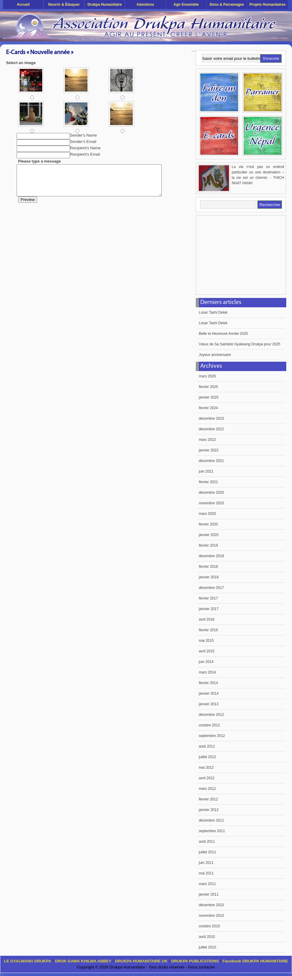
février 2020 (208, 524)
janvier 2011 (208, 894)
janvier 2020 (208, 535)
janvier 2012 (208, 810)
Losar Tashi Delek (213, 312)
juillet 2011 (207, 852)
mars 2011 (207, 884)
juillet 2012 (207, 757)
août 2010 (207, 937)
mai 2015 (206, 640)
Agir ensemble (186, 4)
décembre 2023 (211, 418)
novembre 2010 (211, 915)
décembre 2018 (211, 556)
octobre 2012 (209, 725)
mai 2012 (206, 767)
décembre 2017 (211, 588)
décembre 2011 (211, 820)
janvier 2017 (208, 609)
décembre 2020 (211, 492)
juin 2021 (206, 471)
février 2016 (208, 630)
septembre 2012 (212, 736)
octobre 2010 (209, 926)
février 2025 (208, 387)
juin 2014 (206, 662)
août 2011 (207, 841)
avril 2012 (206, 778)
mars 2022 (207, 440)
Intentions (145, 4)
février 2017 (208, 598)
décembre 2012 (211, 715)
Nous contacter (201, 967)
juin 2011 (206, 863)
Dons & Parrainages (227, 4)
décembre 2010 (211, 905)
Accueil (23, 4)
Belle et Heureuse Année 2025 (223, 333)
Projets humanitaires (267, 4)
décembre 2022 (211, 429)
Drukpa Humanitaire (104, 4)
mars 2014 (207, 672)
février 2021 (208, 482)
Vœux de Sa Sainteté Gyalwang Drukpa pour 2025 (239, 344)
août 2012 (207, 746)
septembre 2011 (212, 831)
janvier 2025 (208, 397)
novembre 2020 (211, 503)
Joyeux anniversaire (215, 355)
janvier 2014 (208, 693)
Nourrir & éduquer (64, 4)
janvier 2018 (208, 577)
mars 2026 (207, 376)
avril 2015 (206, 651)
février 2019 (208, 545)
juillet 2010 (207, 947)
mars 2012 (207, 789)
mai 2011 (206, 873)
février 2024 (208, 408)
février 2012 (208, 799)
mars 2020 (207, 514)
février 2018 (208, 566)
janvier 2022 (208, 450)
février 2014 (208, 683)
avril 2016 (206, 619)
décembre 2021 (211, 461)
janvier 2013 (208, 704)
